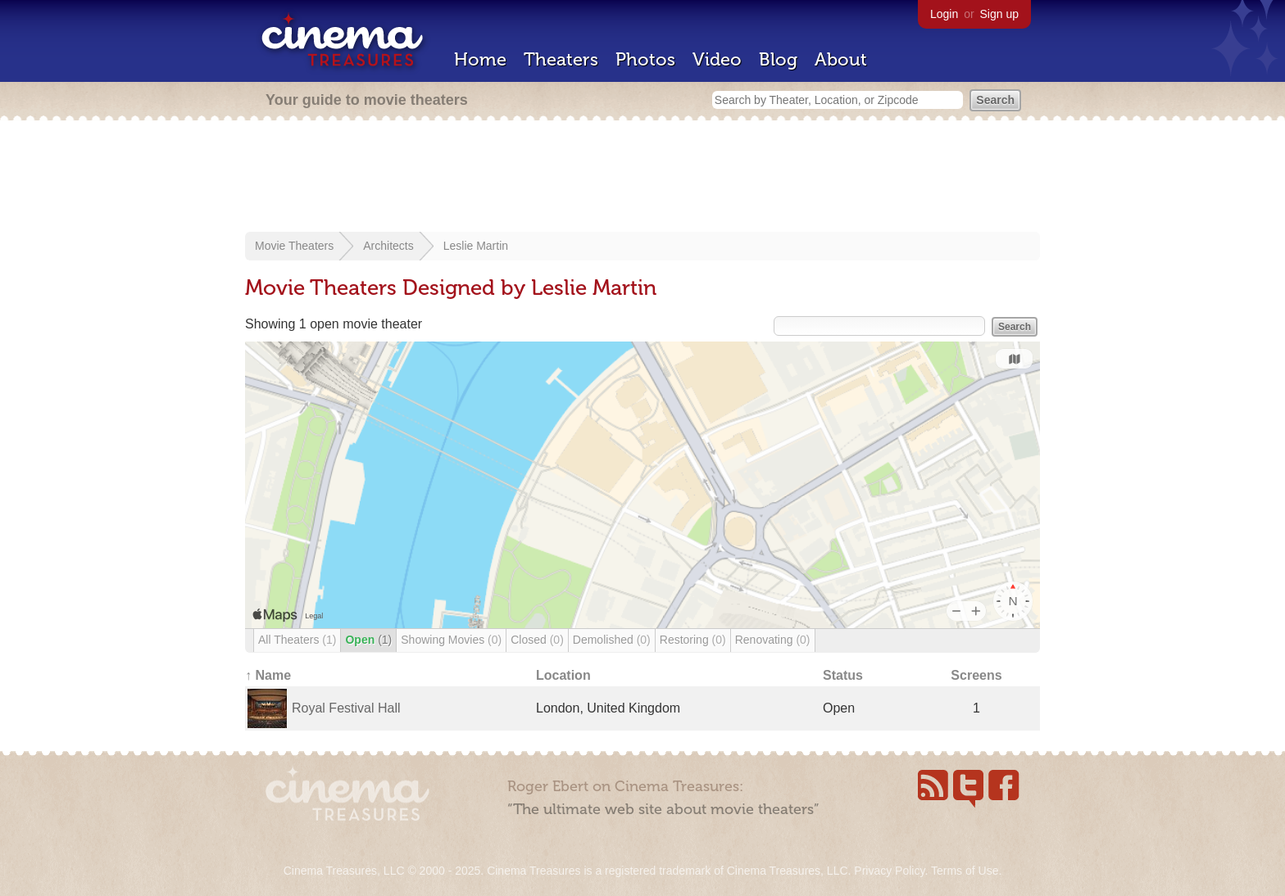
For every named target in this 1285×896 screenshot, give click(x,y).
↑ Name (268, 675)
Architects (388, 245)
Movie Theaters (294, 245)
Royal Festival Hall (346, 708)
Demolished (612, 639)
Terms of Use (964, 870)
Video (717, 59)
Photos (645, 59)
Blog (778, 59)
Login (944, 13)
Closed (537, 639)
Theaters (561, 59)
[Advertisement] (642, 178)
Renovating (773, 639)
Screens (976, 675)
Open (368, 639)
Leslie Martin (475, 245)
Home (480, 59)
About (841, 59)
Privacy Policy (889, 870)
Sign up (999, 13)
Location (563, 675)
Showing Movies (451, 639)
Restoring (693, 639)
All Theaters (297, 639)
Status (843, 675)
